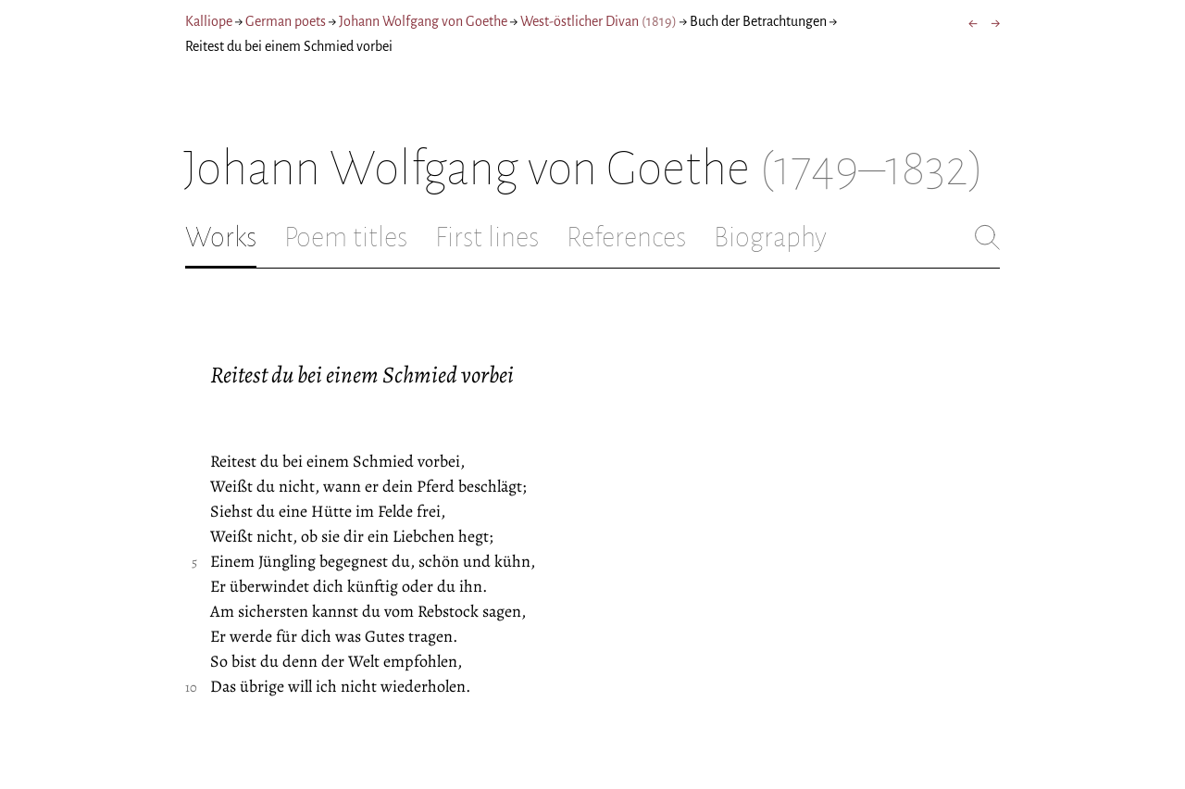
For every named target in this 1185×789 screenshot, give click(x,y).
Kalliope (208, 21)
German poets (285, 21)
